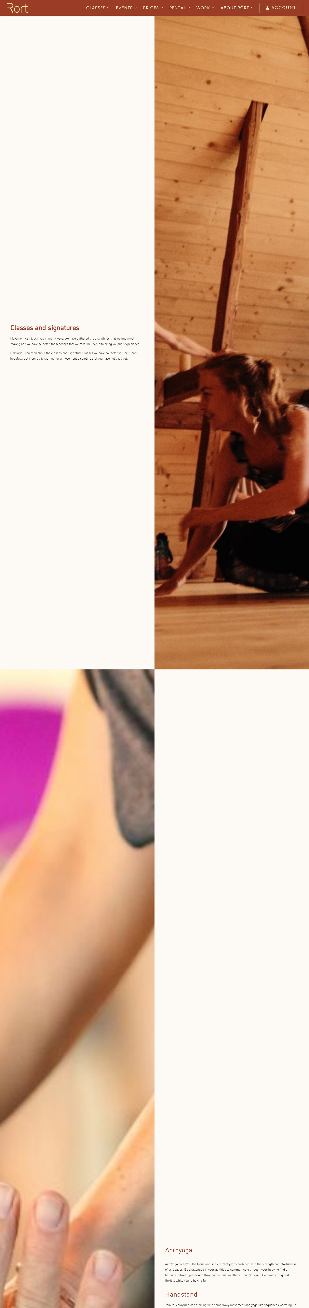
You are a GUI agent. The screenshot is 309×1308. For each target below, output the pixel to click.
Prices (153, 8)
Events (126, 8)
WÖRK (205, 8)
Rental (179, 8)
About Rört (237, 8)
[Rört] (17, 8)
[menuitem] (99, 8)
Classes (98, 8)
